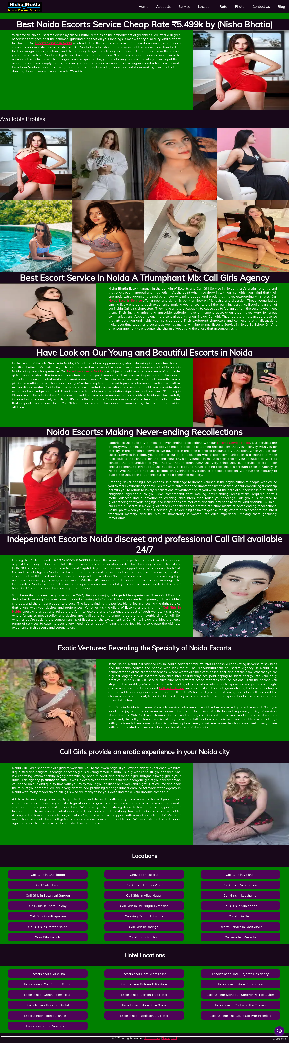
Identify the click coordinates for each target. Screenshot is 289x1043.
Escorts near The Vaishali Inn (47, 1026)
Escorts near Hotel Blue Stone (144, 1005)
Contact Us (261, 6)
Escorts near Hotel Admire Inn (144, 974)
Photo (239, 6)
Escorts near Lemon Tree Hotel (144, 995)
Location (205, 6)
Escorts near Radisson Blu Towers (240, 1005)
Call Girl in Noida (171, 688)
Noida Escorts (152, 1038)
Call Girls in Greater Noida (47, 927)
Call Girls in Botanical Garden (48, 895)
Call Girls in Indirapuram (48, 916)
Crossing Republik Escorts (144, 916)
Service (184, 6)
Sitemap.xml (169, 1038)
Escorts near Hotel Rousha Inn (240, 984)
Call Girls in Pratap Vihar (144, 885)
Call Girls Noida (47, 885)
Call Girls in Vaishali (240, 875)
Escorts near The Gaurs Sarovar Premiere (241, 1016)
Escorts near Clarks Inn (48, 974)
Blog (281, 6)
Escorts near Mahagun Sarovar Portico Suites (241, 995)
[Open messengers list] (279, 1031)
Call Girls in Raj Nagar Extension (144, 906)
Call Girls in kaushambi (240, 895)
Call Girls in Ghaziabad (48, 875)
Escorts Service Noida (233, 442)
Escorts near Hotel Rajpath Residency (240, 974)
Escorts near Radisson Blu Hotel (144, 1016)
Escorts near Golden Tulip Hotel (144, 984)
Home (143, 6)
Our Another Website (240, 937)
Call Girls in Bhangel (144, 927)
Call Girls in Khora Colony (48, 906)
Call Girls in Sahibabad (240, 906)
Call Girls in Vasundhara (240, 885)
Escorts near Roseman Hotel (48, 1005)
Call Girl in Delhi (240, 916)
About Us (163, 6)
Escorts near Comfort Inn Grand (47, 984)
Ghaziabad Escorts (144, 875)
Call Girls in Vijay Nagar (144, 895)
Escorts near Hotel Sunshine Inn (47, 1016)
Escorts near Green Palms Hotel (47, 995)
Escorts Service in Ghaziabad (240, 927)
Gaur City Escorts (48, 937)
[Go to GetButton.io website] (279, 1039)
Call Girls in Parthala (144, 937)
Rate (223, 6)
